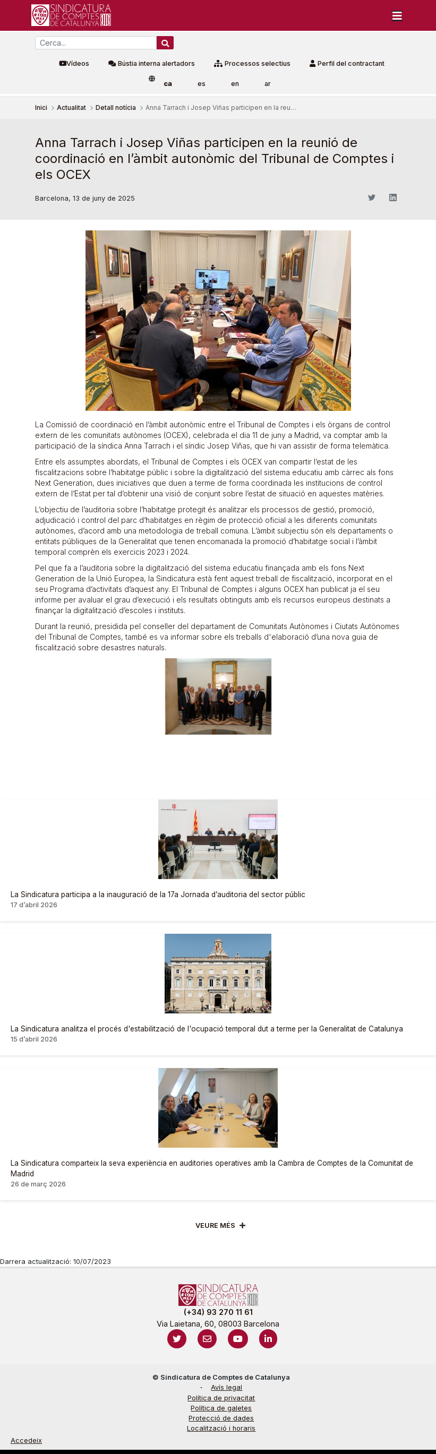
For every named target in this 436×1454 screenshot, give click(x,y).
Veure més (215, 1225)
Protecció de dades (221, 1418)
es (202, 84)
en (235, 84)
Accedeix (26, 1440)
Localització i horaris (221, 1428)
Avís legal (226, 1387)
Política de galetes (221, 1408)
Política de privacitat (221, 1398)
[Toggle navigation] (397, 15)
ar (267, 84)
